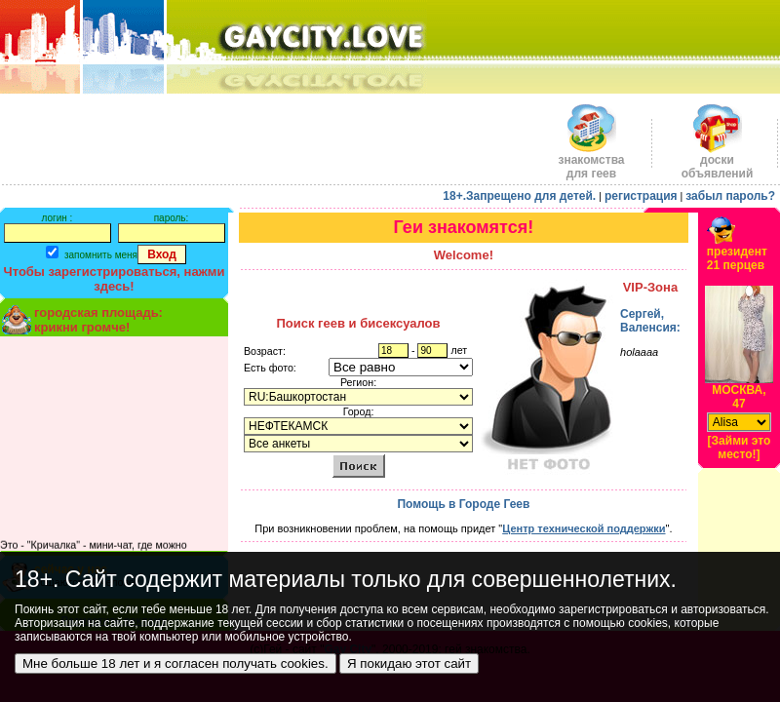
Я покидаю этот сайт (409, 663)
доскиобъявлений (718, 161)
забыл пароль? (730, 196)
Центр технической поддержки (583, 528)
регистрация (641, 196)
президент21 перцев (737, 258)
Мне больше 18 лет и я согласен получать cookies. (175, 663)
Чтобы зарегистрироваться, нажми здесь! (114, 278)
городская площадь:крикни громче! (98, 319)
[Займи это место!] (739, 447)
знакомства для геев (591, 161)
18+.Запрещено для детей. (519, 196)
